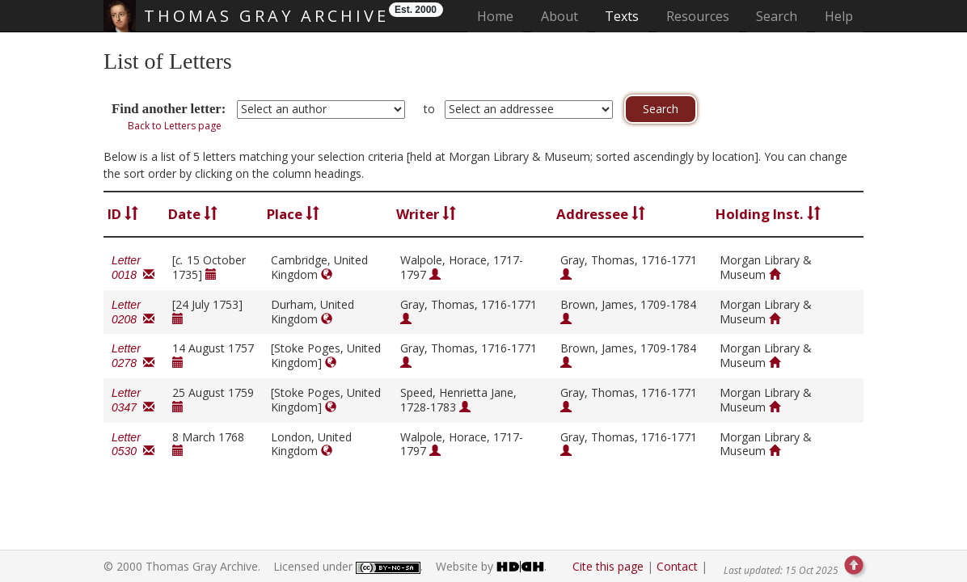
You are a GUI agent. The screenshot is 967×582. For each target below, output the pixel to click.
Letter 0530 (133, 444)
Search (776, 16)
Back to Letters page (175, 126)
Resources (697, 16)
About (559, 16)
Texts (622, 16)
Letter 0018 (133, 267)
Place (293, 214)
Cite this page (608, 566)
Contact (677, 566)
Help (839, 16)
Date (192, 214)
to (429, 108)
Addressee (600, 214)
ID (123, 214)
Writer (426, 214)
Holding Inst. (768, 214)
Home (500, 15)
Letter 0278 (133, 355)
